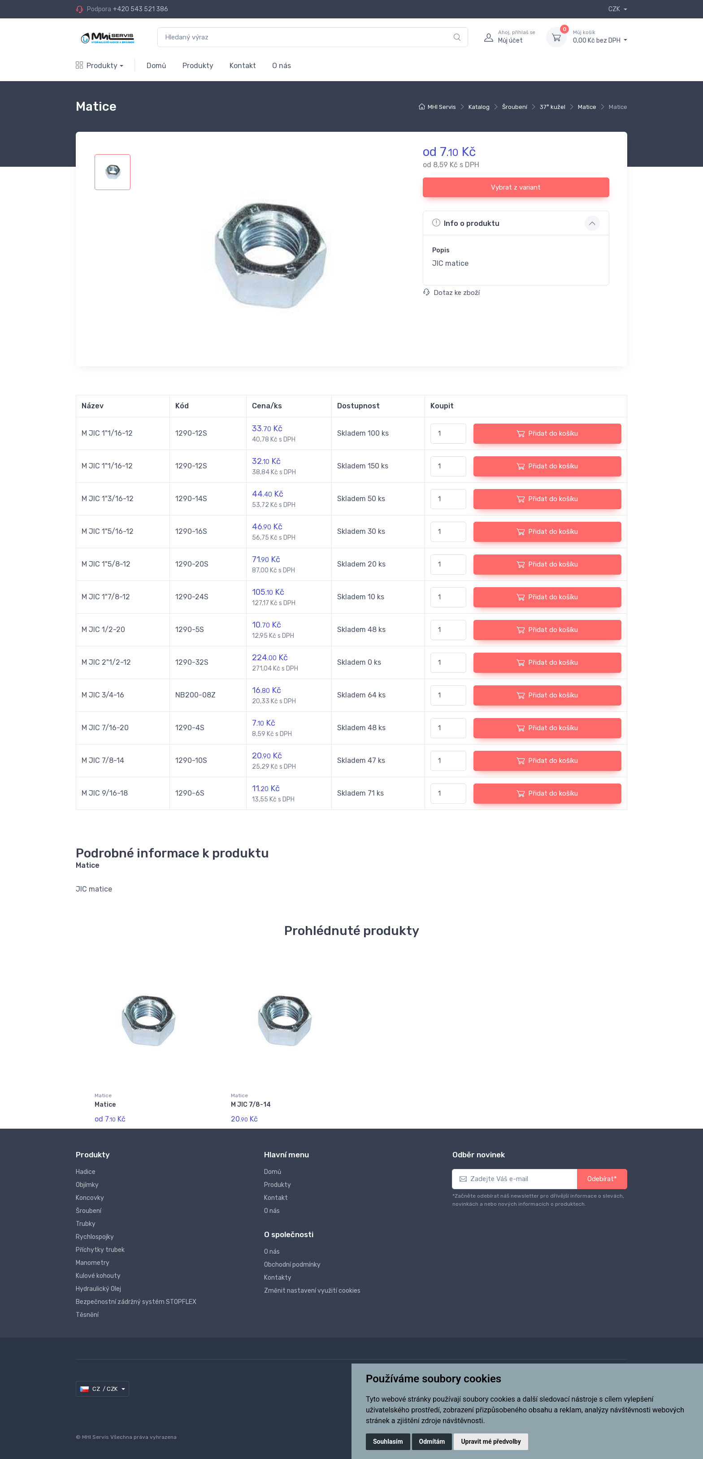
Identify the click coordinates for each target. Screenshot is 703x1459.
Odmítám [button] (432, 1441)
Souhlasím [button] (388, 1441)
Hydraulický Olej (98, 1289)
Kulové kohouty (98, 1276)
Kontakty (277, 1277)
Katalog (479, 107)
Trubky (85, 1224)
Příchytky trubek (100, 1250)
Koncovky (90, 1198)
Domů (156, 65)
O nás (281, 65)
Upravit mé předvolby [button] (491, 1441)
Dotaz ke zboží (451, 293)
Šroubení (514, 107)
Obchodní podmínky (292, 1265)
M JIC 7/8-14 (251, 1104)
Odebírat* (602, 1179)
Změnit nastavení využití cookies (312, 1290)
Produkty (96, 65)
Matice (587, 107)
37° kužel (552, 107)
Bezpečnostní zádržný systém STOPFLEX (136, 1302)
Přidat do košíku (547, 433)
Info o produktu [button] (465, 222)
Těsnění (87, 1315)
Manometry (92, 1263)
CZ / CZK (99, 1389)
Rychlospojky (95, 1237)
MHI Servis (442, 107)
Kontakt (243, 65)
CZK (614, 9)
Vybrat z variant (516, 187)
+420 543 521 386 (140, 9)
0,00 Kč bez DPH (600, 36)
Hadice (85, 1172)
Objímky (87, 1185)
